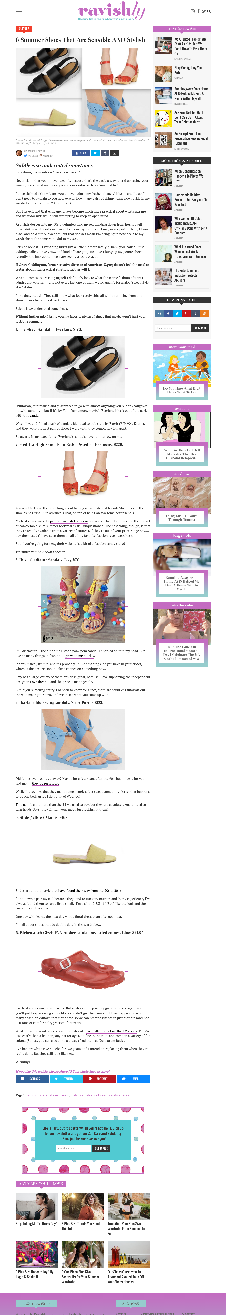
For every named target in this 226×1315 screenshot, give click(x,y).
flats (74, 1095)
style (43, 1095)
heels (65, 1095)
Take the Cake (182, 605)
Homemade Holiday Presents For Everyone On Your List (191, 199)
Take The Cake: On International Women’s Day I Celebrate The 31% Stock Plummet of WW (181, 653)
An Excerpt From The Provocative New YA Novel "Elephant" (191, 138)
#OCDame (182, 474)
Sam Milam (178, 77)
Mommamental (182, 347)
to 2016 (116, 890)
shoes (54, 1095)
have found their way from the (81, 890)
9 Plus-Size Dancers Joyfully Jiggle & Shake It (34, 1274)
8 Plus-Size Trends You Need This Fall (81, 1226)
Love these (38, 681)
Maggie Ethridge (181, 104)
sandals (114, 1095)
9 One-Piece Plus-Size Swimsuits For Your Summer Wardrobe (80, 1276)
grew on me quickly (79, 655)
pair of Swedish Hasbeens (69, 521)
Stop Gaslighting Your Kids (188, 70)
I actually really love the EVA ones (111, 1031)
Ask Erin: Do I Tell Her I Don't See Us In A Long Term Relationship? (188, 117)
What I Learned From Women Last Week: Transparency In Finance (190, 251)
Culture (24, 29)
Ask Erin (182, 408)
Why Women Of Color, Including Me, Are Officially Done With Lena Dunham (190, 225)
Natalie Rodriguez (181, 148)
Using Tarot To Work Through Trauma (182, 518)
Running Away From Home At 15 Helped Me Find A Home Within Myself (191, 93)
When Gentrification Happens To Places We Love (188, 176)
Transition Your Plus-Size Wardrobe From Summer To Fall (126, 1228)
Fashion (32, 1095)
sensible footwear (93, 1095)
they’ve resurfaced (45, 783)
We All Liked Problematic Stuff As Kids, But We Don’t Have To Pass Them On (190, 46)
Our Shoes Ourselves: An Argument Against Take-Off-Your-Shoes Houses (126, 1276)
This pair (22, 804)
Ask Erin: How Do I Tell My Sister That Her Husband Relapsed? (181, 454)
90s (107, 890)
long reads (182, 536)
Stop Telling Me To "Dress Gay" (36, 1223)
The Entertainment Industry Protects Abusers (186, 275)
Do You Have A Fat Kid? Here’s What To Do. (181, 390)
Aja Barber (29, 151)
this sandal (31, 415)
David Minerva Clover (183, 59)
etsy (126, 1095)
